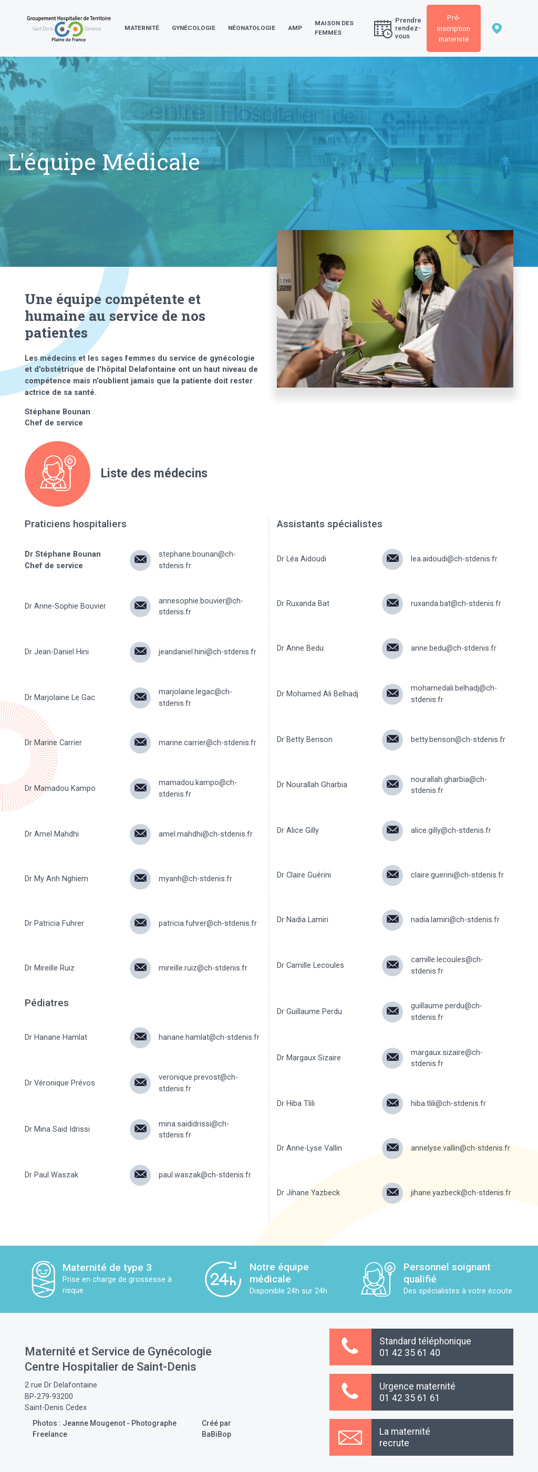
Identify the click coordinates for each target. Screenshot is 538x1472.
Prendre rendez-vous (397, 28)
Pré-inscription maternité (453, 28)
